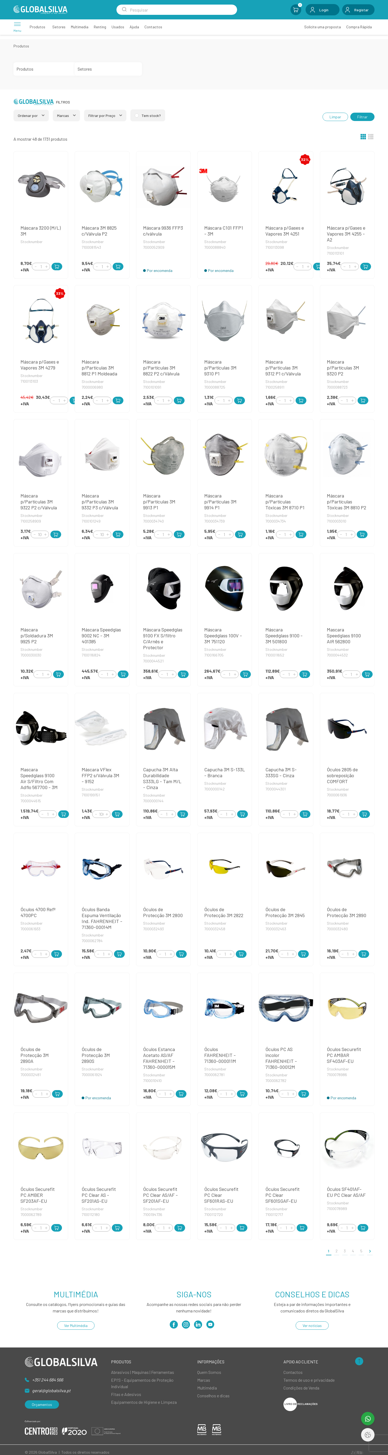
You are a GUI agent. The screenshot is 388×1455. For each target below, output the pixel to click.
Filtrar (362, 117)
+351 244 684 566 (47, 1379)
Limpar (335, 117)
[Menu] (17, 27)
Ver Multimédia (76, 1325)
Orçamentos (42, 1404)
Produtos (21, 46)
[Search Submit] (124, 9)
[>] (370, 1250)
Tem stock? (151, 115)
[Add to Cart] (56, 266)
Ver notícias (312, 1325)
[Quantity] (41, 266)
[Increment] (46, 266)
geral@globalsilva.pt (51, 1390)
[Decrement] (35, 266)
